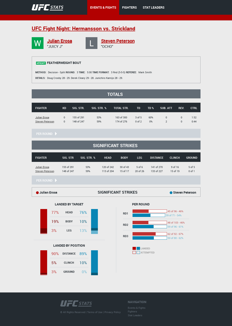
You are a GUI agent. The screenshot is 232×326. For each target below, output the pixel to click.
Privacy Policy (112, 312)
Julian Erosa (59, 41)
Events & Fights (136, 307)
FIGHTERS (129, 7)
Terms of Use (94, 312)
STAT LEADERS (153, 7)
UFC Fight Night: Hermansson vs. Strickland (83, 28)
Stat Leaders (135, 315)
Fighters (132, 311)
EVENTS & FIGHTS (103, 7)
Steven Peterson (118, 41)
